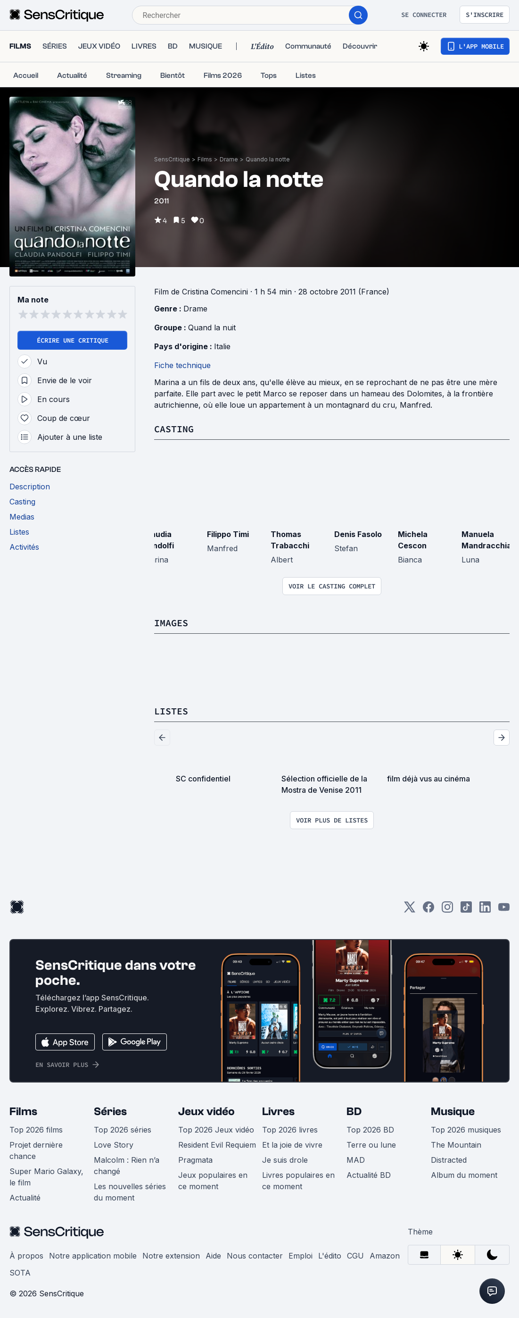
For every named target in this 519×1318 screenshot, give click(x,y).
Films (205, 159)
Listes (171, 711)
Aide (213, 1255)
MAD (355, 1160)
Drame (229, 159)
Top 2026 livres (290, 1129)
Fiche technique (182, 365)
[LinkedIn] (485, 910)
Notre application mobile (93, 1255)
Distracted (449, 1160)
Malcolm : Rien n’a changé (126, 1165)
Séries (110, 1111)
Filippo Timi (228, 534)
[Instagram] (447, 910)
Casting (174, 429)
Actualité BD (368, 1175)
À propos (26, 1255)
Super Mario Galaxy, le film (46, 1177)
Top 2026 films (36, 1129)
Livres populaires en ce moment (298, 1180)
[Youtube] (504, 910)
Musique (453, 1111)
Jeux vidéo (206, 1111)
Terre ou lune (371, 1145)
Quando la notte (268, 159)
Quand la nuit (212, 327)
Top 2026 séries (122, 1129)
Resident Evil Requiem (217, 1145)
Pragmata (195, 1160)
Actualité (25, 1197)
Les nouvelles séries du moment (130, 1192)
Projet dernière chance (36, 1150)
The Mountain (456, 1145)
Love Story (113, 1145)
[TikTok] (466, 910)
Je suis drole (285, 1160)
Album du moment (464, 1175)
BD (354, 1111)
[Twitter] (409, 910)
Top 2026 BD (370, 1129)
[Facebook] (428, 910)
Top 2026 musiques (466, 1129)
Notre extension (171, 1255)
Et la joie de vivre (292, 1145)
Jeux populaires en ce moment (212, 1180)
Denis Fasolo (358, 534)
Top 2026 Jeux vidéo (216, 1129)
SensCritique (172, 159)
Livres (278, 1111)
